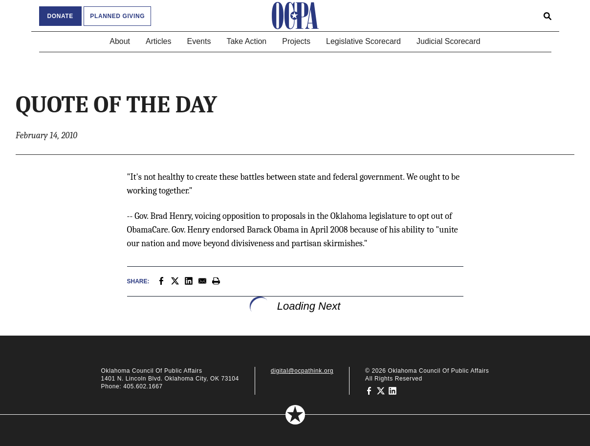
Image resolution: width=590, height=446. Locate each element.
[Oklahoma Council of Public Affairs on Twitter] (381, 390)
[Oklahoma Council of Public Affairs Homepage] (295, 15)
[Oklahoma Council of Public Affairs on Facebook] (369, 390)
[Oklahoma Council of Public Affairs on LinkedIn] (392, 390)
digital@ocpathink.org (302, 370)
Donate (60, 16)
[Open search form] (547, 15)
